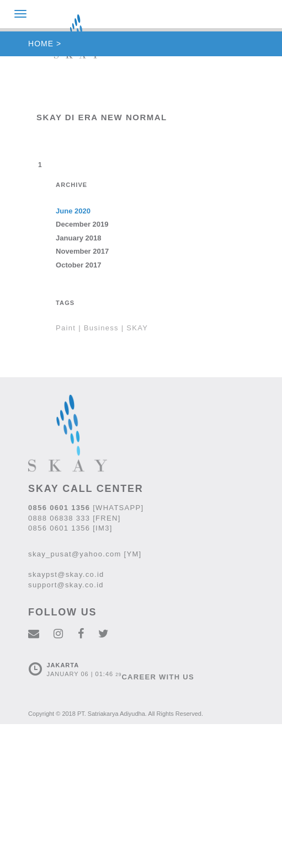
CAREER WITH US (157, 677)
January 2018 (78, 238)
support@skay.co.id (66, 585)
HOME (41, 43)
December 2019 (82, 224)
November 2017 (82, 251)
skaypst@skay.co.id (66, 574)
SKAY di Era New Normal (101, 117)
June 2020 (73, 211)
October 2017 (78, 265)
